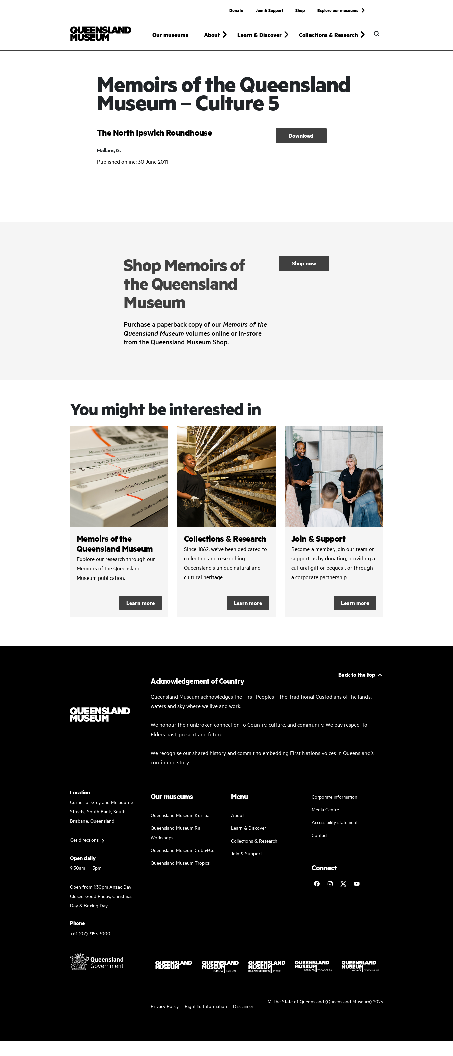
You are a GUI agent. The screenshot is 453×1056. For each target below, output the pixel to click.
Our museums (170, 35)
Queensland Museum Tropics (180, 862)
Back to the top (356, 674)
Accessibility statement (335, 822)
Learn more (140, 603)
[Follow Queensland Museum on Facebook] (317, 883)
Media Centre (325, 809)
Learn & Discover (248, 827)
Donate (236, 10)
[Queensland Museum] (100, 33)
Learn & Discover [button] (259, 35)
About (237, 815)
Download (301, 135)
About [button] (212, 35)
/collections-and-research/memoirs (119, 521)
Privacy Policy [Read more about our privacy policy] (165, 1006)
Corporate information (334, 796)
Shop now (304, 263)
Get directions (84, 839)
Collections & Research (254, 840)
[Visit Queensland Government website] (97, 961)
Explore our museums (337, 10)
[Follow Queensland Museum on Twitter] (343, 883)
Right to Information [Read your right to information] (206, 1006)
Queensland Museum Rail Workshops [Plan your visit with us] (176, 832)
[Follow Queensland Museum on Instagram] (330, 883)
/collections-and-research (226, 521)
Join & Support (269, 10)
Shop (300, 10)
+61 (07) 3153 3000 (90, 933)
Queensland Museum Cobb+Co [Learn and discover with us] (183, 850)
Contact (320, 835)
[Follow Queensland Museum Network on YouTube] (357, 883)
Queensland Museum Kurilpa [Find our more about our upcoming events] (180, 815)
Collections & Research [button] (328, 35)
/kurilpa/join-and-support (334, 521)
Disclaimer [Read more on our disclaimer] (243, 1006)
